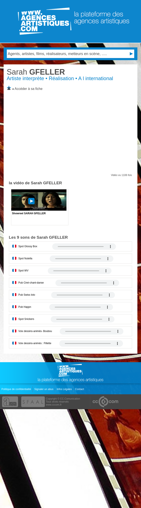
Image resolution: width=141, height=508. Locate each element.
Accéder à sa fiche (29, 89)
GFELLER (36, 72)
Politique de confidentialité (16, 389)
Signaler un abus (44, 389)
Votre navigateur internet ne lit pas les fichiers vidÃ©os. (84, 246)
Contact (80, 389)
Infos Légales (65, 389)
